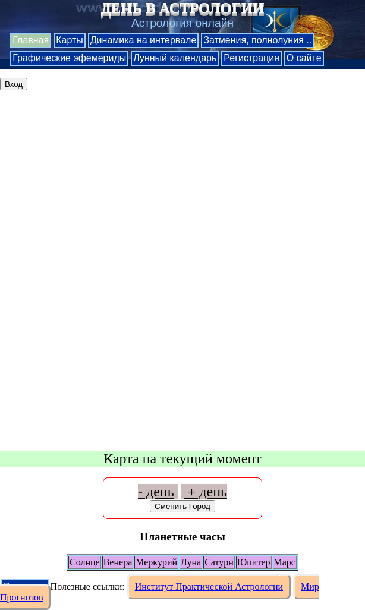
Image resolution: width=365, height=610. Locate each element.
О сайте (304, 58)
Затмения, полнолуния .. (257, 40)
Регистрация (251, 58)
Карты (69, 40)
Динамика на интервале (143, 40)
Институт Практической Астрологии (209, 586)
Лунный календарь (174, 58)
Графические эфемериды (69, 58)
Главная (30, 40)
